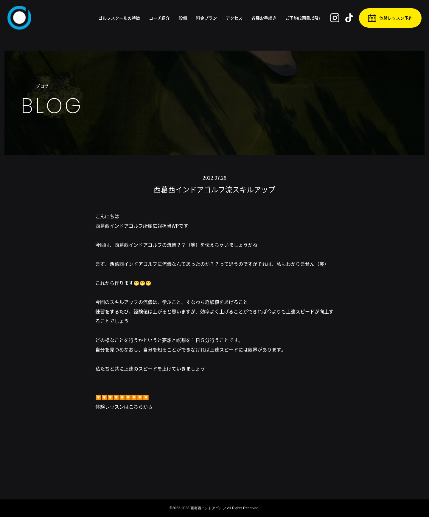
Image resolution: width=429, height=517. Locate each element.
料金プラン (206, 18)
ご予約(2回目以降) (302, 18)
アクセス (234, 18)
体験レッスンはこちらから (124, 406)
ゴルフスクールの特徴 (119, 18)
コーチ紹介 (159, 18)
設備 (183, 18)
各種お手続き (263, 18)
